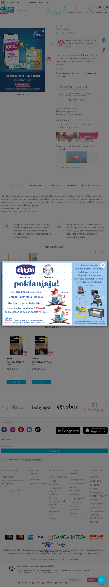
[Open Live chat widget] (102, 580)
